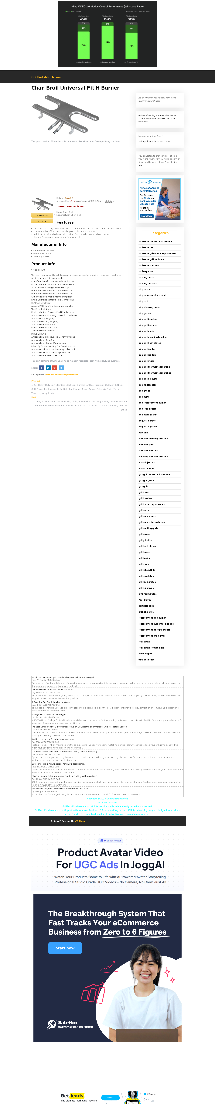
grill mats (143, 564)
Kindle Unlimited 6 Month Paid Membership (52, 312)
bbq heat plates (147, 384)
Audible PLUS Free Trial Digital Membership (52, 305)
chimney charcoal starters (153, 456)
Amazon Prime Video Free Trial (46, 355)
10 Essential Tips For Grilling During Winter (51, 702)
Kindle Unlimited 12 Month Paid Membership (52, 299)
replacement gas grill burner (154, 629)
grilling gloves (146, 588)
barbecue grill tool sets (151, 259)
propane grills (146, 611)
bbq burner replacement (152, 295)
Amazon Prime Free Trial (43, 324)
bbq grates (144, 313)
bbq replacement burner (152, 402)
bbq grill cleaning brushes (152, 337)
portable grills (146, 605)
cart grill (143, 432)
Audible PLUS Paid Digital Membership (50, 287)
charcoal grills (146, 444)
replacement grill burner (151, 635)
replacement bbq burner (152, 617)
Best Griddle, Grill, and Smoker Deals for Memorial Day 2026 (60, 788)
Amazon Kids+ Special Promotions (48, 343)
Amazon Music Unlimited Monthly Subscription (54, 349)
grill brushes (145, 498)
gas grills (143, 486)
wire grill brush (146, 659)
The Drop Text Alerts (41, 309)
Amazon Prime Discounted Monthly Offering (53, 336)
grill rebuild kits (146, 570)
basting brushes (147, 283)
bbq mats (143, 396)
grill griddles (145, 540)
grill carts (143, 510)
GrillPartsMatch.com (46, 77)
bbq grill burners (147, 325)
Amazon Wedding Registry (44, 321)
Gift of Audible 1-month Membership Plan (51, 296)
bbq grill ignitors (147, 355)
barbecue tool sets (148, 265)
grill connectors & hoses (151, 522)
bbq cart (143, 301)
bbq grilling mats (147, 378)
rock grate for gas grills (151, 647)
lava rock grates (147, 593)
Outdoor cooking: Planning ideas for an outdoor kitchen (58, 764)
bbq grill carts (146, 331)
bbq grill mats (146, 361)
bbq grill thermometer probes (154, 373)
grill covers (144, 534)
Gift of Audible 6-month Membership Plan (52, 293)
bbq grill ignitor (146, 349)
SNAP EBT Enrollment (41, 302)
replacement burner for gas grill (156, 623)
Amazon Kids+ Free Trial (43, 340)
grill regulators (146, 576)
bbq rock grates (147, 408)
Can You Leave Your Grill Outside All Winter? (52, 689)
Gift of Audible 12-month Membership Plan (52, 281)
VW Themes (80, 821)
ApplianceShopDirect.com (156, 141)
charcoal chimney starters (153, 438)
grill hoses (144, 552)
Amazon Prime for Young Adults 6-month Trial (54, 315)
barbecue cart (146, 247)
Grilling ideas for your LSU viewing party (50, 714)
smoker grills (145, 653)
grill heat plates (147, 546)
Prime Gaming (38, 333)
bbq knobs (144, 390)
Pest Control (145, 600)
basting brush (146, 277)
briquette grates (147, 426)
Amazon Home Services (43, 330)
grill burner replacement (151, 504)
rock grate (144, 641)
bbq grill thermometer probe (154, 366)
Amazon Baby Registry (42, 318)
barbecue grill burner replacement (157, 253)
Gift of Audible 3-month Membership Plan (52, 290)
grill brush (143, 492)
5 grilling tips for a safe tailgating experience (53, 739)
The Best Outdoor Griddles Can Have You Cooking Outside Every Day (64, 751)
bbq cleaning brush (149, 307)
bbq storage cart (148, 414)
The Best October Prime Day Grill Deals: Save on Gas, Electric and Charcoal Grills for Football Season (79, 726)
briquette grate (147, 420)
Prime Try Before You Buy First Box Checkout (53, 346)
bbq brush (144, 289)
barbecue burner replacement (61, 374)
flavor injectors (146, 462)
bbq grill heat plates (149, 343)
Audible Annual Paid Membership (47, 278)
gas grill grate (146, 480)
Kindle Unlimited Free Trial (44, 327)
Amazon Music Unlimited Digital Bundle (50, 352)
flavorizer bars (146, 468)
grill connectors (147, 516)
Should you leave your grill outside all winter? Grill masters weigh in (63, 677)
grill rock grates (147, 582)
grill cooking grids (148, 528)
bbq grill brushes (147, 319)
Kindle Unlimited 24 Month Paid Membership (53, 284)
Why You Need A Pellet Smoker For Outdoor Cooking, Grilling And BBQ (64, 776)
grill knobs (144, 558)
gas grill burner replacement (154, 474)
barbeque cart (146, 271)
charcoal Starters (148, 450)
